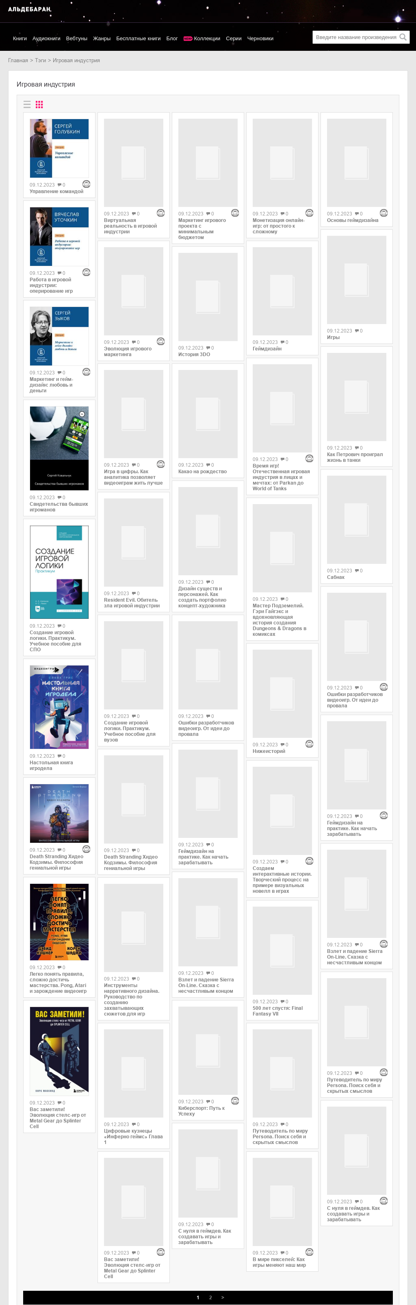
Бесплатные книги (138, 38)
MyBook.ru (82, 1262)
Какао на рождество (202, 435)
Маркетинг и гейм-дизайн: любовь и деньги (51, 385)
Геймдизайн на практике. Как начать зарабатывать (203, 807)
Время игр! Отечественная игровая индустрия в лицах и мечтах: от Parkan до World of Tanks (281, 416)
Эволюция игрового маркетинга (128, 294)
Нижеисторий (269, 651)
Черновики (260, 38)
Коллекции (207, 38)
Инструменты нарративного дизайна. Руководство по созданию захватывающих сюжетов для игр (131, 920)
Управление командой (56, 191)
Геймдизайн (267, 317)
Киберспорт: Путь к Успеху (201, 1029)
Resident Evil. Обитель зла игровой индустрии (132, 517)
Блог (172, 38)
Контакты (19, 1262)
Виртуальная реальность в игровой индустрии (130, 197)
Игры (333, 297)
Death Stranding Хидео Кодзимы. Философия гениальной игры (56, 862)
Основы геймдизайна (353, 191)
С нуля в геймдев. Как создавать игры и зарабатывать (204, 1156)
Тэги (40, 60)
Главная (18, 60)
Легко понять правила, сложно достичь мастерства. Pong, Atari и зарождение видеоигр (58, 982)
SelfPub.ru (82, 1254)
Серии (233, 38)
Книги (20, 38)
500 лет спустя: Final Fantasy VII (278, 879)
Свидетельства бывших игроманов (59, 507)
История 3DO (194, 321)
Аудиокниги (46, 38)
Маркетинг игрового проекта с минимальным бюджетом (202, 200)
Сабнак (335, 530)
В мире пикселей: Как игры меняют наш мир (279, 1099)
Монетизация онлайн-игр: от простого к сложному (279, 197)
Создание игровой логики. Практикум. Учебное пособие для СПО (55, 641)
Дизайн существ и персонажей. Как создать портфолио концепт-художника (202, 548)
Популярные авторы (33, 1254)
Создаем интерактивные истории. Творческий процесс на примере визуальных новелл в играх (282, 751)
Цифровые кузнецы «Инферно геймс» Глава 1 (133, 1053)
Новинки (18, 1245)
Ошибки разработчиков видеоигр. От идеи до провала (206, 680)
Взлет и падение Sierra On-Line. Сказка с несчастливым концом (206, 932)
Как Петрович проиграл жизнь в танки (355, 414)
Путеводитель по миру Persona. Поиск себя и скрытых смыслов (280, 1002)
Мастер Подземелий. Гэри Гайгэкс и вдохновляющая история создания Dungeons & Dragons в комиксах (279, 549)
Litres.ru (79, 1245)
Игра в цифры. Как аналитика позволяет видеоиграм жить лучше (133, 390)
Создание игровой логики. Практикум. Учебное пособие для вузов (130, 651)
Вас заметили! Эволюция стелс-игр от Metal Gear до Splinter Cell (58, 1118)
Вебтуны (76, 38)
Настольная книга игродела (51, 765)
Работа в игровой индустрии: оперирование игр (51, 285)
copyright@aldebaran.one (377, 1233)
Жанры (101, 38)
